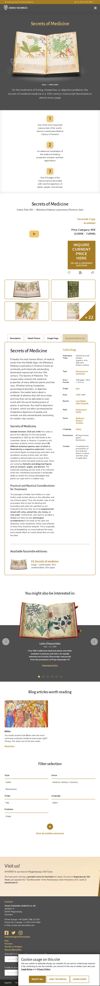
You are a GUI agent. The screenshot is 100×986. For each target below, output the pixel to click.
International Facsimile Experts (19, 2)
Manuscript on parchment (82, 372)
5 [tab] (57, 677)
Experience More (50, 665)
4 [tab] (52, 677)
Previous (6, 641)
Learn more (79, 979)
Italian (78, 429)
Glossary (8, 943)
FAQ (6, 941)
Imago (8, 816)
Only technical (58, 979)
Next (93, 641)
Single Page (52, 338)
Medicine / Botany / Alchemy (80, 420)
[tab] (18, 564)
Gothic (78, 412)
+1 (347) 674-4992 (83, 2)
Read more (9, 746)
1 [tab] (39, 677)
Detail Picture (34, 338)
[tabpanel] (50, 634)
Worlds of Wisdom (13, 946)
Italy (78, 388)
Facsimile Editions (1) (75, 338)
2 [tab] (44, 677)
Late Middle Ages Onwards (82, 402)
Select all (37, 979)
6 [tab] (61, 677)
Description (15, 338)
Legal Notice (27, 969)
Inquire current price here (81, 254)
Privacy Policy (43, 969)
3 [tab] (48, 677)
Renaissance (81, 409)
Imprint (8, 982)
